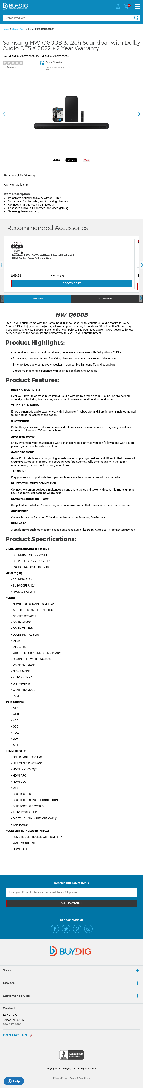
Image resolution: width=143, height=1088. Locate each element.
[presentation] (4, 114)
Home (6, 29)
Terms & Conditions (80, 1078)
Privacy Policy (60, 1078)
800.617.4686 (12, 1024)
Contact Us (15, 1035)
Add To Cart (72, 283)
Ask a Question (54, 62)
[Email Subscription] (71, 892)
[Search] (71, 18)
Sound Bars (18, 29)
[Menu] (137, 6)
